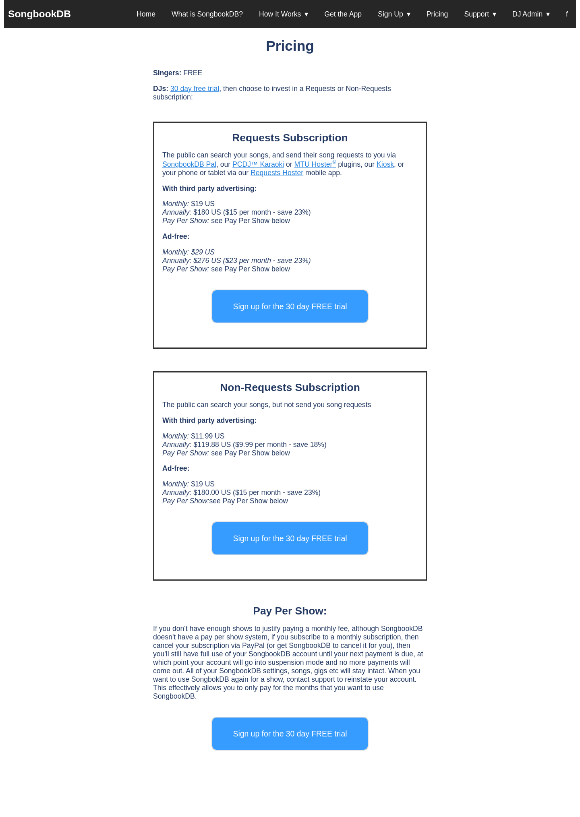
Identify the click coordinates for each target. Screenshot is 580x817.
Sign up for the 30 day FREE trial (290, 306)
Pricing (437, 14)
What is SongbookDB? (207, 14)
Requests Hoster (277, 173)
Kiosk (385, 164)
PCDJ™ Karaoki (258, 164)
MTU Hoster (315, 164)
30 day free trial (194, 89)
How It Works (280, 14)
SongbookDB (39, 13)
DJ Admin (527, 14)
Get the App (343, 14)
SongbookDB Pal (189, 164)
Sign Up (390, 14)
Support (476, 14)
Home (146, 14)
